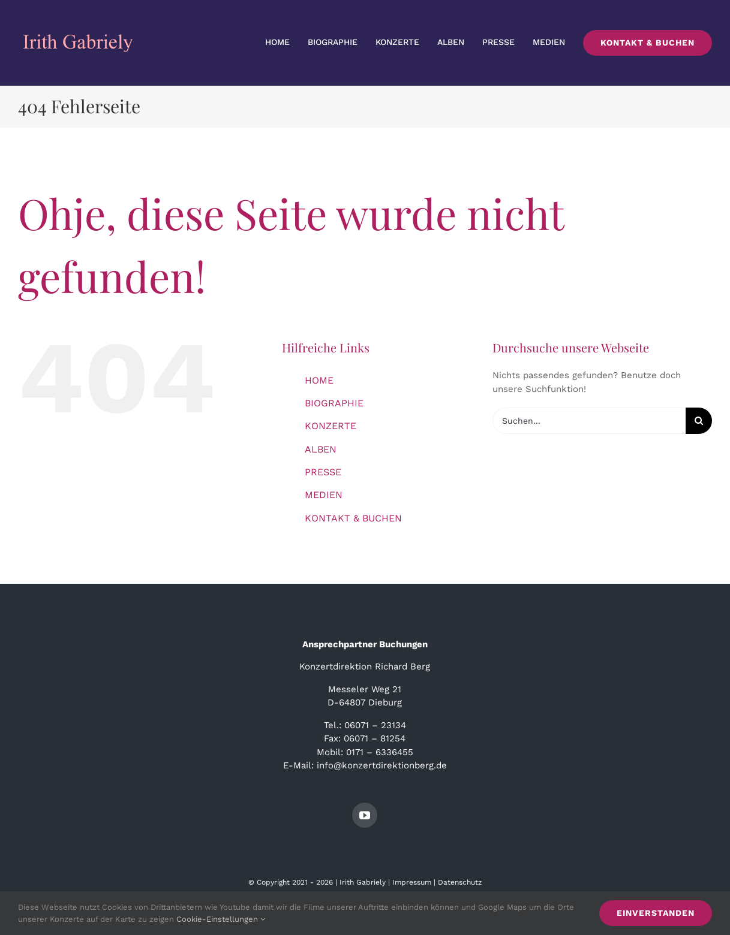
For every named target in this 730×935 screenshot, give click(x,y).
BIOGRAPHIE (334, 403)
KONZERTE (330, 426)
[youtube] (364, 815)
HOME (319, 380)
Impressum (411, 882)
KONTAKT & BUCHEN (353, 518)
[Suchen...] (589, 421)
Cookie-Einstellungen (220, 919)
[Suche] (699, 421)
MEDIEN (324, 494)
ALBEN (321, 449)
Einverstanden (656, 913)
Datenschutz (460, 882)
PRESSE (323, 472)
